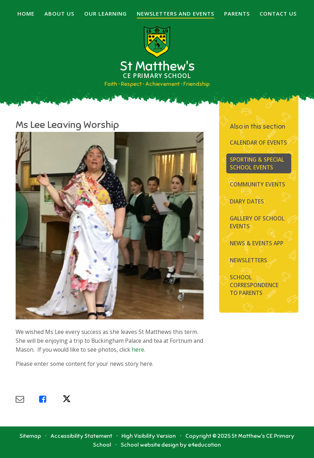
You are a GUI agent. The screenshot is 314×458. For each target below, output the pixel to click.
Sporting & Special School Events (257, 163)
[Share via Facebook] (51, 399)
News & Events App (256, 243)
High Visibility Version (148, 436)
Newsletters (248, 260)
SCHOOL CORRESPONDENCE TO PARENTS (254, 285)
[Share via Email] (27, 399)
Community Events (257, 184)
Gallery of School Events (257, 222)
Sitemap (30, 436)
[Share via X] (74, 399)
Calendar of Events (258, 142)
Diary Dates (247, 201)
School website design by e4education (171, 444)
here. (138, 349)
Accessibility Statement (81, 436)
